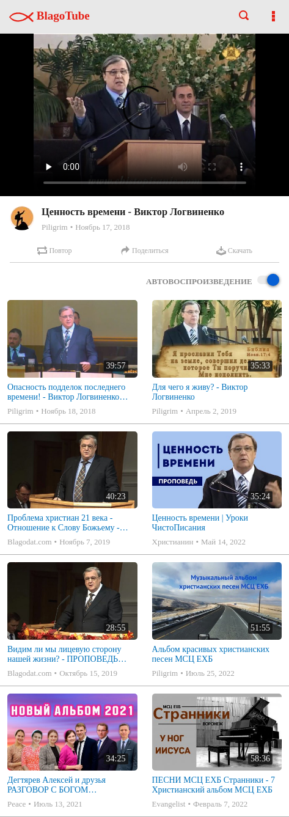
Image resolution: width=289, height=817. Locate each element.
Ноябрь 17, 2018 (102, 227)
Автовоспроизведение (212, 281)
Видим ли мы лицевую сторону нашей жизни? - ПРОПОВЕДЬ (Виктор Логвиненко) (64, 654)
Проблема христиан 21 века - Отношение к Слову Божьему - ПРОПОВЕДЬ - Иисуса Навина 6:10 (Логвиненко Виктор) (64, 523)
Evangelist (169, 803)
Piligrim (55, 227)
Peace (16, 803)
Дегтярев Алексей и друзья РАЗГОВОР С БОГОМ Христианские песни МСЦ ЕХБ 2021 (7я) (65, 785)
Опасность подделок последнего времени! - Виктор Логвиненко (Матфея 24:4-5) (66, 392)
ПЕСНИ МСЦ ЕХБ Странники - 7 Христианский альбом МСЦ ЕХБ (213, 784)
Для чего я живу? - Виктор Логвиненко (200, 392)
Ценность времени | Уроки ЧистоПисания (200, 522)
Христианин (173, 541)
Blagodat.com (29, 541)
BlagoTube (49, 15)
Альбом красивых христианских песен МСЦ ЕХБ (210, 654)
